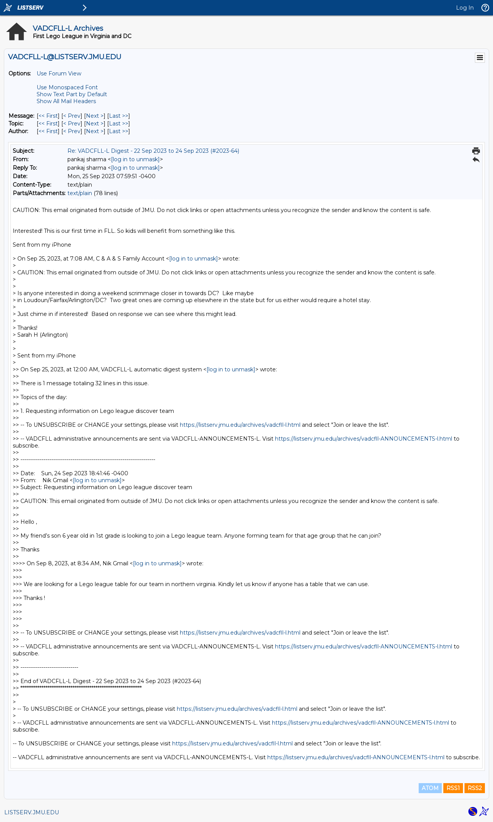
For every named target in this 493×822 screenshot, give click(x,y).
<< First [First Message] (48, 115)
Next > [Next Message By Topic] (95, 123)
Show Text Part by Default (72, 94)
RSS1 (453, 788)
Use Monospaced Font (67, 87)
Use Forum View (59, 73)
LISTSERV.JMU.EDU (31, 812)
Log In (465, 7)
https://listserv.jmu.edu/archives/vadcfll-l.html (240, 424)
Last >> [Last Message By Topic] (118, 123)
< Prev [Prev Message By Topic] (71, 123)
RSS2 (475, 788)
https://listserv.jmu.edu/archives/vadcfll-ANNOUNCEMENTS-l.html (363, 438)
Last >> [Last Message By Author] (118, 131)
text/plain (79, 193)
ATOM (430, 788)
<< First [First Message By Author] (48, 131)
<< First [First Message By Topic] (48, 123)
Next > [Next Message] (95, 115)
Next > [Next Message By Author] (95, 131)
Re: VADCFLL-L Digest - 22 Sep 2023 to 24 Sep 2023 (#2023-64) (153, 150)
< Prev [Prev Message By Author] (71, 131)
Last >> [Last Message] (118, 115)
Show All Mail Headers (66, 101)
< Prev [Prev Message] (71, 115)
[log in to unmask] (135, 159)
